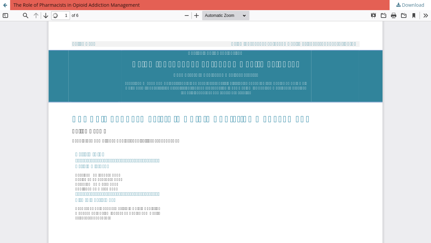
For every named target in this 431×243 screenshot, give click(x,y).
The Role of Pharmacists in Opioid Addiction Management (76, 5)
